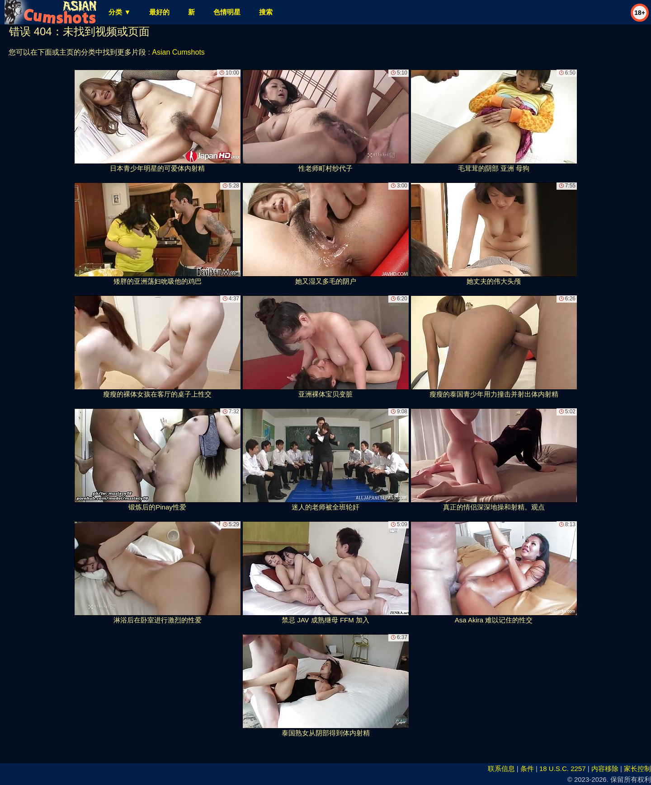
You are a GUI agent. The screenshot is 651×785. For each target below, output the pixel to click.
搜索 (266, 12)
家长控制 (637, 768)
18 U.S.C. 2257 (562, 768)
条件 (527, 768)
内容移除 (604, 768)
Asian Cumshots (178, 52)
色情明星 (227, 12)
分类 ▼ (119, 12)
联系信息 (501, 768)
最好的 (159, 12)
